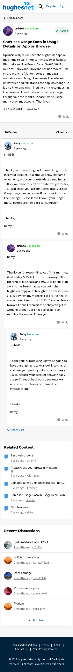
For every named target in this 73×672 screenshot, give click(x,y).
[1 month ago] (21, 547)
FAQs (45, 645)
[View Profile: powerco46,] (8, 591)
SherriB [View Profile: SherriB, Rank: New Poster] (31, 460)
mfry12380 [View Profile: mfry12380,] (39, 578)
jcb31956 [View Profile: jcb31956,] (37, 547)
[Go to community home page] (19, 6)
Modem (19, 604)
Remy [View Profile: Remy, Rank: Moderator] (17, 143)
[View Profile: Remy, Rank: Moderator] (8, 146)
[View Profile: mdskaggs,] (8, 606)
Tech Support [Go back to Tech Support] (13, 18)
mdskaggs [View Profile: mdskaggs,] (39, 609)
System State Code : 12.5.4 (31, 542)
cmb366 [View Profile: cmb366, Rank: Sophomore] (19, 28)
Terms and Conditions (24, 645)
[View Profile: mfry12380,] (8, 576)
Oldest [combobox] (62, 132)
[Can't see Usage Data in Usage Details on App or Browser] (20, 148)
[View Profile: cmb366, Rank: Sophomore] (8, 31)
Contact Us (21, 649)
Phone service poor (26, 588)
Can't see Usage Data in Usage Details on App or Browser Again (38, 495)
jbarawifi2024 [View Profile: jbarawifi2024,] (41, 562)
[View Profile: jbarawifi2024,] (8, 560)
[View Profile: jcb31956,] (8, 545)
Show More (16, 430)
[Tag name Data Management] (14, 109)
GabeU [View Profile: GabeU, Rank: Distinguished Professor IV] (31, 512)
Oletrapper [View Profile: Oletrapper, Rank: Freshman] (33, 475)
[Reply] (63, 116)
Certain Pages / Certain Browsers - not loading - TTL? (36, 483)
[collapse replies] (36, 140)
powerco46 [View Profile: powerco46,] (40, 593)
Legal (57, 645)
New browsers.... (21, 507)
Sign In (64, 6)
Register (51, 6)
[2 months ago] (22, 563)
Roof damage (23, 573)
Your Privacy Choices (45, 649)
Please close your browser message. (34, 468)
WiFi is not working (26, 557)
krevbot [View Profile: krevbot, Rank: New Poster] (32, 488)
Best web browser (22, 455)
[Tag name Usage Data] (33, 109)
